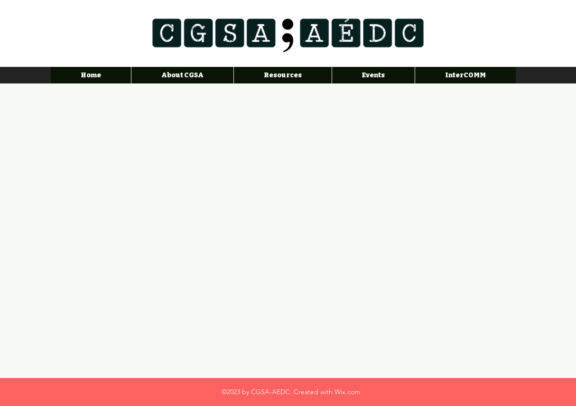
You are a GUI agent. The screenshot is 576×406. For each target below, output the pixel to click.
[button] (282, 75)
